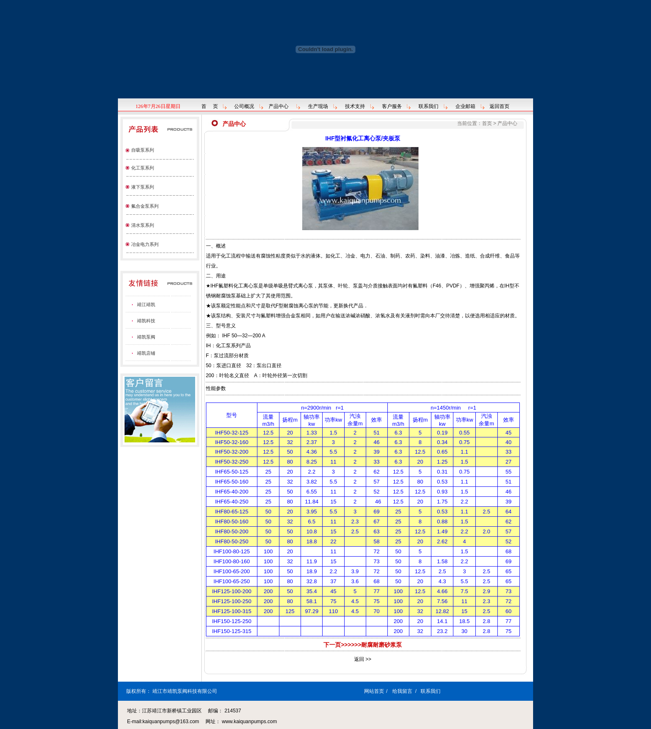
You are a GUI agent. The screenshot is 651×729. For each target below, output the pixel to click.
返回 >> (362, 659)
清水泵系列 (142, 225)
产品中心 (279, 106)
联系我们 (428, 106)
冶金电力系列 (145, 244)
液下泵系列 (142, 186)
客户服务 (392, 106)
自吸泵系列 (142, 149)
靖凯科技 (146, 320)
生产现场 (318, 106)
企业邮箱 (465, 106)
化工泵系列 (142, 167)
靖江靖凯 (146, 304)
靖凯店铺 (146, 353)
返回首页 (499, 106)
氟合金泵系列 (145, 206)
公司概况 (244, 106)
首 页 (209, 106)
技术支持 (355, 106)
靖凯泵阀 (146, 336)
